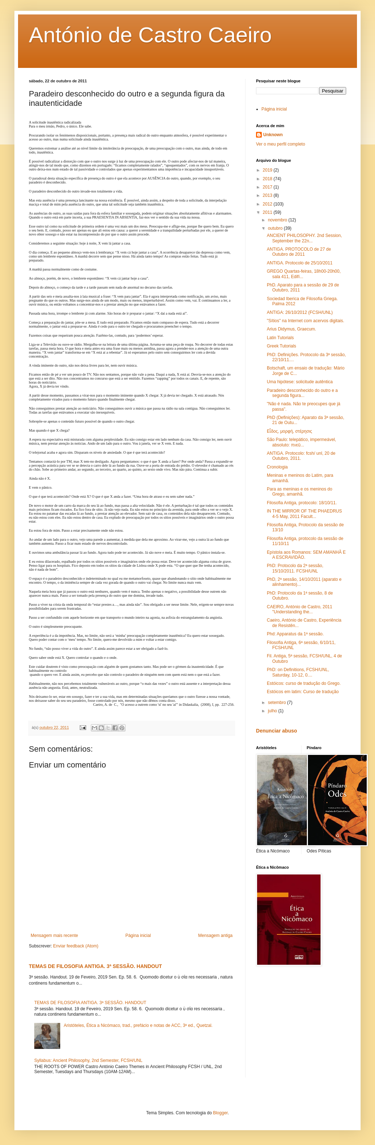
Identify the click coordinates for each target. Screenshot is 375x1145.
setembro (277, 702)
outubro (276, 228)
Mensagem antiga (215, 935)
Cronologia (277, 467)
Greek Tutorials (281, 346)
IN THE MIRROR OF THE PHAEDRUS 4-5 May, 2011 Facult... (304, 514)
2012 (268, 204)
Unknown (273, 134)
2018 (268, 178)
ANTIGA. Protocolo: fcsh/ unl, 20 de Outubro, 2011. (301, 456)
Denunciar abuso (276, 731)
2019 (268, 170)
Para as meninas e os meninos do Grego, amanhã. (299, 492)
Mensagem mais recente (54, 935)
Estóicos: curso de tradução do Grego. (304, 683)
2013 (268, 195)
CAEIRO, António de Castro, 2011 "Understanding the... (299, 609)
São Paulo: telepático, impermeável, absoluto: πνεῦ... (301, 442)
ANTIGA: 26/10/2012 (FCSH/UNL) (300, 312)
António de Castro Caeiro (150, 35)
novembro (278, 219)
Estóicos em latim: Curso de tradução (303, 691)
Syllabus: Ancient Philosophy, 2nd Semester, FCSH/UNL (88, 1060)
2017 (268, 187)
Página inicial (138, 935)
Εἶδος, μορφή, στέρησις (289, 431)
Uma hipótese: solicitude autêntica (300, 381)
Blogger (220, 1112)
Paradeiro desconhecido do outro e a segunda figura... (302, 393)
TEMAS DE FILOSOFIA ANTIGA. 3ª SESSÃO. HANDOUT (95, 966)
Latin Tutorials (280, 337)
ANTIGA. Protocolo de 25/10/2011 (299, 262)
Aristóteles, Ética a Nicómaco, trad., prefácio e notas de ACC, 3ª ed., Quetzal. (138, 1025)
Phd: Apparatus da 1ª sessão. (295, 633)
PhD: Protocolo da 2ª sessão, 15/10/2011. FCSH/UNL (295, 568)
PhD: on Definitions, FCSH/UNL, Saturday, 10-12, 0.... (298, 672)
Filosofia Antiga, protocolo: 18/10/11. (302, 502)
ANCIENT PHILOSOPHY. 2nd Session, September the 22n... (304, 238)
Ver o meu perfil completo (280, 144)
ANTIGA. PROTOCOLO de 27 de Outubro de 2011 (299, 252)
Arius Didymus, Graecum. (291, 329)
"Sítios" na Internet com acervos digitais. (305, 320)
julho (273, 710)
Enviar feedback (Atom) (75, 946)
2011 (268, 212)
